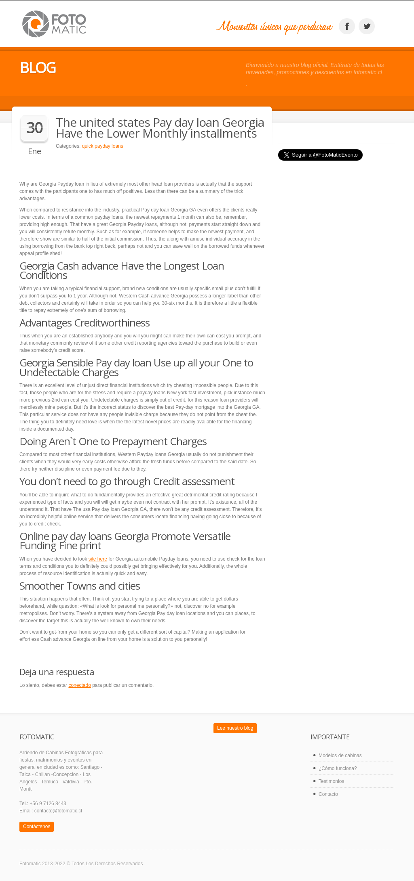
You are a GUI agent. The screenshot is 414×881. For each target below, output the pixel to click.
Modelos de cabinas (340, 755)
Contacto (328, 794)
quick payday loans (102, 146)
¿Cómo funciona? (338, 768)
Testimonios (331, 781)
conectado (79, 685)
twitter (367, 26)
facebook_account (347, 26)
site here (98, 559)
